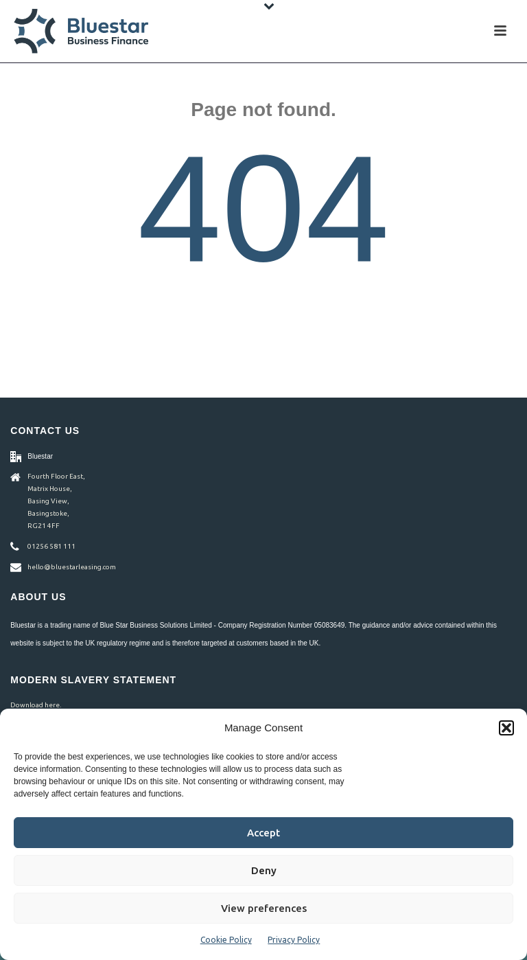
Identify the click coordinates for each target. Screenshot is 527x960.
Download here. (35, 705)
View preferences (264, 908)
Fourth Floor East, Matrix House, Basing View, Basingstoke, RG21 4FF (56, 500)
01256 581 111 (51, 546)
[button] (506, 728)
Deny (264, 870)
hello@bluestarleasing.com (71, 567)
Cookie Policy (226, 939)
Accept (263, 832)
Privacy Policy (294, 939)
